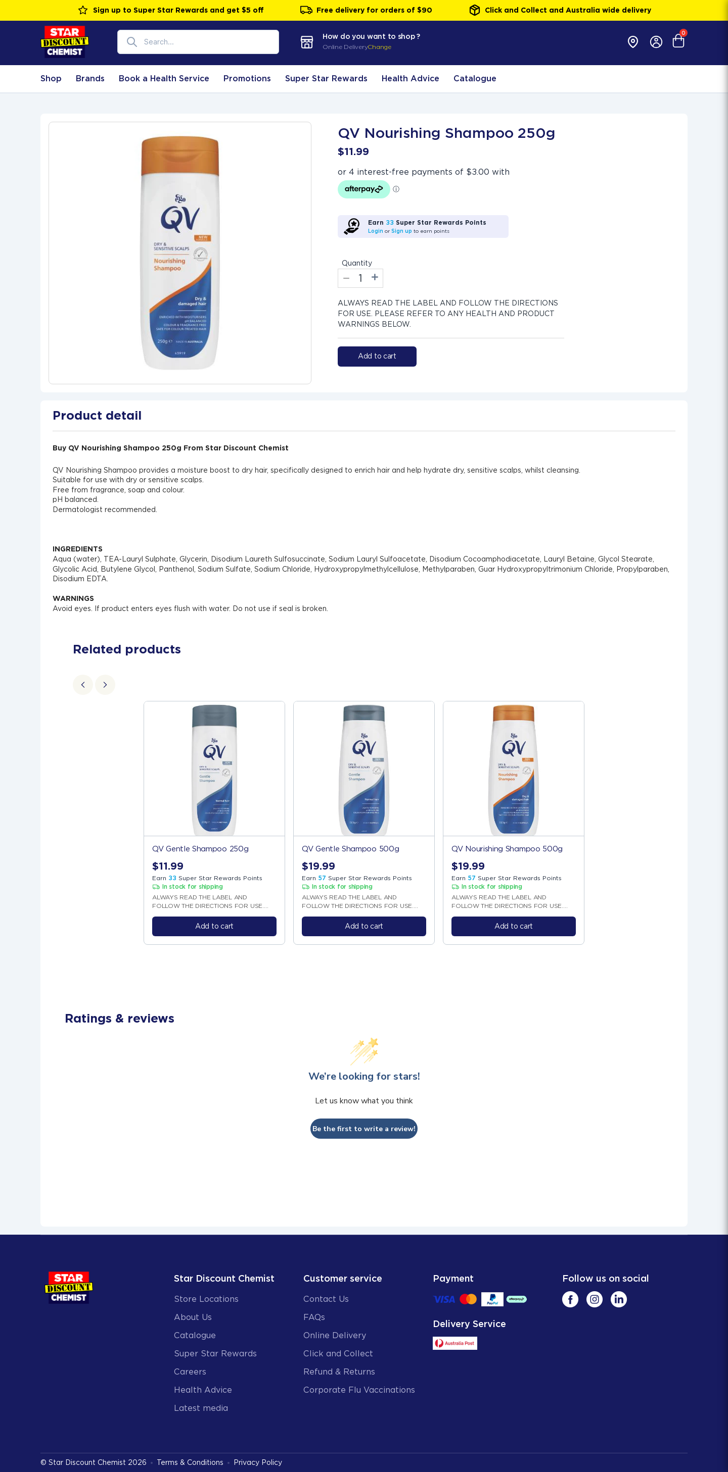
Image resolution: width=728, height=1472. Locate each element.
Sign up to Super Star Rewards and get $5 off (170, 10)
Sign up (401, 231)
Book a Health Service (164, 78)
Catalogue (474, 78)
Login (375, 231)
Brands (90, 78)
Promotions (247, 78)
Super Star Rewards (326, 78)
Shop (51, 78)
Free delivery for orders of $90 (366, 10)
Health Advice (410, 78)
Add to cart (377, 356)
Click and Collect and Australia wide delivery (560, 10)
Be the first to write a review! (364, 1129)
